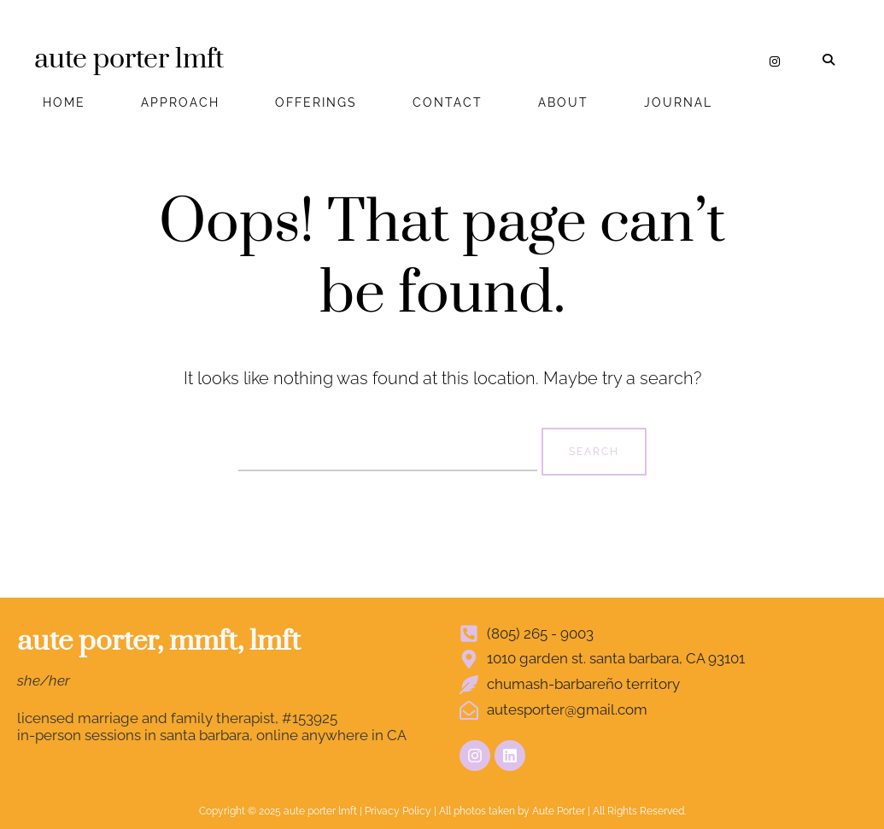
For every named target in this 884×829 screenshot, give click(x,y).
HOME (64, 102)
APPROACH (180, 102)
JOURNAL (678, 102)
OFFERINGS (316, 102)
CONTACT (448, 102)
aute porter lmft (129, 59)
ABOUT (563, 102)
